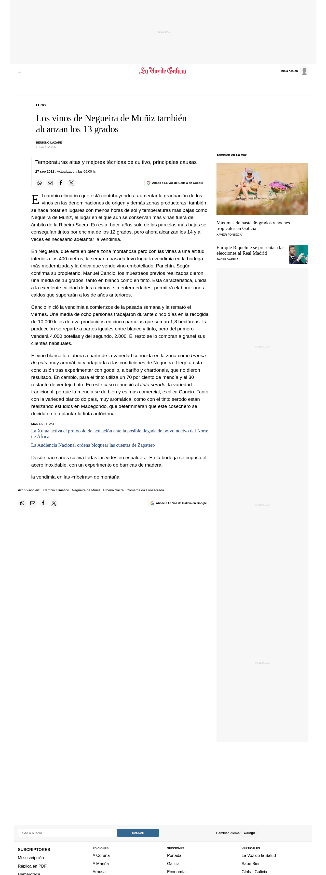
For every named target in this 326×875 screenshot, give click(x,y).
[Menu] (21, 71)
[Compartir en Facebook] (61, 182)
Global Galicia (254, 871)
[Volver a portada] (163, 71)
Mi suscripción (31, 857)
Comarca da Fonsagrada (145, 490)
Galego (249, 833)
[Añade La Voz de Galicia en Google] (174, 183)
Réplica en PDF (32, 866)
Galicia (173, 863)
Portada (174, 855)
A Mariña (101, 863)
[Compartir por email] (50, 182)
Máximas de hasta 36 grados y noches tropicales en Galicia (253, 225)
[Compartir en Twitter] (71, 182)
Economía (176, 871)
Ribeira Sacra (113, 490)
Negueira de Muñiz (86, 490)
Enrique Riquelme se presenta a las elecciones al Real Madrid (250, 250)
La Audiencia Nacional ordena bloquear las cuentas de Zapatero (93, 445)
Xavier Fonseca (229, 234)
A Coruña (101, 855)
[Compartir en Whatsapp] (39, 182)
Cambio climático (56, 490)
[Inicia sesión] (294, 70)
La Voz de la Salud (259, 855)
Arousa (99, 871)
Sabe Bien (251, 863)
